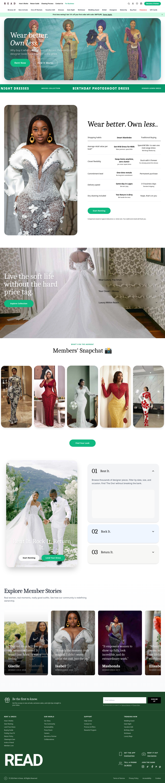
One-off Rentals (36, 10)
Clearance (143, 10)
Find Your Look (82, 443)
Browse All (11, 10)
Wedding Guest (93, 10)
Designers (113, 10)
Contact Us (59, 4)
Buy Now (133, 10)
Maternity (123, 10)
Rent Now (20, 62)
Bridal (104, 10)
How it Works (23, 4)
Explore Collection (18, 303)
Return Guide (34, 4)
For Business (69, 4)
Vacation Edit (50, 10)
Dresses (61, 10)
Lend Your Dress (52, 558)
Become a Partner (152, 4)
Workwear (81, 10)
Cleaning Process (47, 4)
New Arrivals (23, 10)
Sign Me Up (154, 700)
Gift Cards (153, 10)
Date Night (71, 10)
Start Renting (99, 210)
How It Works (45, 62)
